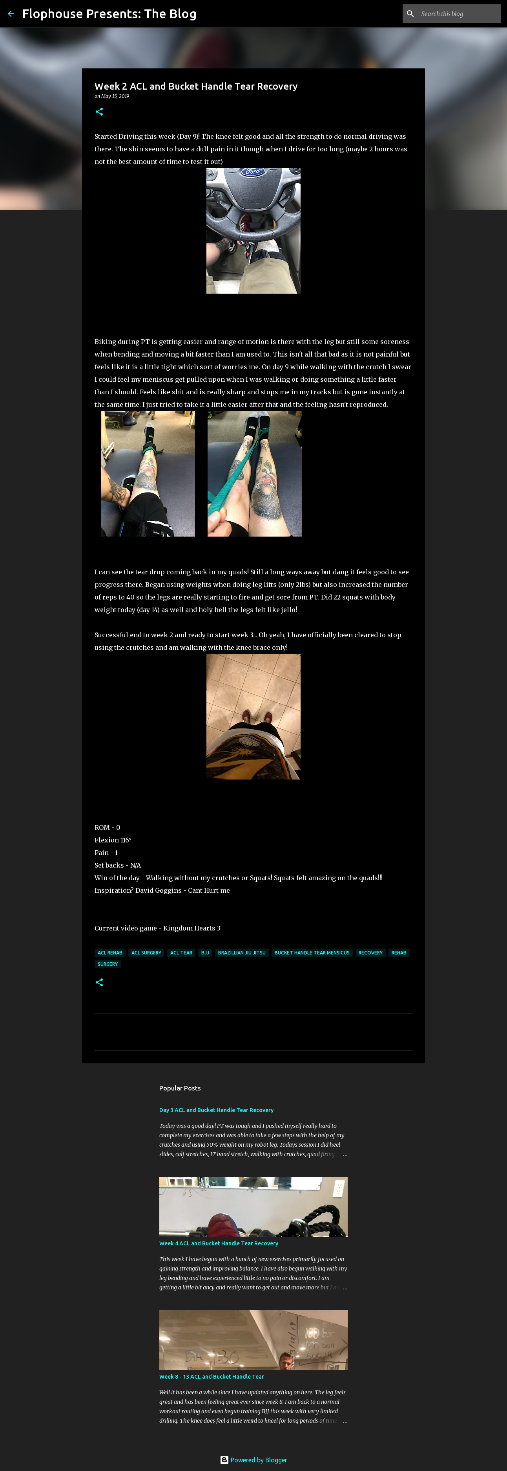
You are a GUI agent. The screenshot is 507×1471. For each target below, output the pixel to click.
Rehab (399, 952)
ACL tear (181, 952)
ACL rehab (110, 952)
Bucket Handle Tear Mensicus (312, 952)
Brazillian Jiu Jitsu (242, 952)
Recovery (371, 952)
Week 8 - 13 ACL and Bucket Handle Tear (211, 1377)
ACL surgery (146, 952)
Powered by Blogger (253, 1460)
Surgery (108, 964)
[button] (99, 112)
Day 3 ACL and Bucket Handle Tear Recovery (216, 1110)
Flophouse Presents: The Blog (109, 13)
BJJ (205, 952)
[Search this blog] (459, 13)
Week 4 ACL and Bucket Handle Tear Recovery (218, 1243)
